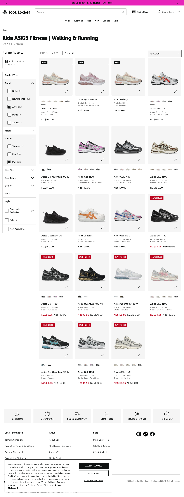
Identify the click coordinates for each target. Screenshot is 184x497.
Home (4, 30)
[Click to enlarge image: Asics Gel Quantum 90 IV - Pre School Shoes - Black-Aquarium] (68, 355)
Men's (67, 20)
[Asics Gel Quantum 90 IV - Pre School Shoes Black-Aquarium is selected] (43, 365)
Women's (78, 20)
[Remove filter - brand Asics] (56, 53)
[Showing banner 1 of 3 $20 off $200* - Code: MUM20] (92, 3)
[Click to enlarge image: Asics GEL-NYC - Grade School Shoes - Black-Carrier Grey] (141, 160)
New (97, 20)
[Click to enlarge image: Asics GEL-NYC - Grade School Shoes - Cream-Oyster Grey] (141, 355)
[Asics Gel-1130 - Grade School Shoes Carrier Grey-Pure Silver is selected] (80, 365)
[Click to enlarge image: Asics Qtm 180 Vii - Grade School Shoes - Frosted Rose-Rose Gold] (104, 91)
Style (19, 201)
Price (19, 193)
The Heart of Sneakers (60, 446)
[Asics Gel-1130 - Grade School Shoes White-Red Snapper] (86, 169)
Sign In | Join (166, 11)
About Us (54, 439)
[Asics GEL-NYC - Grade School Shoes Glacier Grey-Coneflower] (49, 101)
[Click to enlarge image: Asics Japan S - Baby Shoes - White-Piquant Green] (104, 228)
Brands (106, 20)
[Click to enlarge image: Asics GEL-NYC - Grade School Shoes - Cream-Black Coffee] (177, 160)
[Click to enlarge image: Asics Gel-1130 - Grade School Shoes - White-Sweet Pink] (141, 228)
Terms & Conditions (14, 439)
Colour (19, 185)
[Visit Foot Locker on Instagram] (138, 434)
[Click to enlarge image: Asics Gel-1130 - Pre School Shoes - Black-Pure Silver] (177, 228)
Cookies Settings (93, 480)
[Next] (177, 2)
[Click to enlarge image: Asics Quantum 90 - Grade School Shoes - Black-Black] (68, 228)
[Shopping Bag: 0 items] (179, 12)
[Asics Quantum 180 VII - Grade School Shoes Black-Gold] (122, 296)
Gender (19, 138)
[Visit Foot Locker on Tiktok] (145, 434)
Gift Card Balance (101, 446)
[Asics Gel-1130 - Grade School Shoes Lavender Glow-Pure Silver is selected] (80, 169)
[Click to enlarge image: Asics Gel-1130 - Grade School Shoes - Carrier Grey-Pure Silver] (104, 355)
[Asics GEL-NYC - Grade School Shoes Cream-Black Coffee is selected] (152, 169)
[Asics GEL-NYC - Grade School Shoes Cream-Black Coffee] (61, 101)
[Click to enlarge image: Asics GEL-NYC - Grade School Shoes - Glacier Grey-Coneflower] (177, 287)
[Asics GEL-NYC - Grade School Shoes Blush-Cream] (140, 169)
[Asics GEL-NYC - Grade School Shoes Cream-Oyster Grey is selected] (116, 365)
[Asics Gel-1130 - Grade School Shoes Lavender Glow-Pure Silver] (158, 101)
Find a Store (10, 65)
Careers (54, 452)
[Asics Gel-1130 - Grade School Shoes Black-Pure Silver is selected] (43, 296)
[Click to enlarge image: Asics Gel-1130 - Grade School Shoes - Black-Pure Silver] (68, 287)
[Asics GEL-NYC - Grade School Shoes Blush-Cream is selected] (43, 101)
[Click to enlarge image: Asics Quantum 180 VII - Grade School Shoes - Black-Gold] (104, 287)
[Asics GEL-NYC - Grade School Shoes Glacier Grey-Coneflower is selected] (152, 296)
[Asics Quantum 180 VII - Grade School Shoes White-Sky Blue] (86, 296)
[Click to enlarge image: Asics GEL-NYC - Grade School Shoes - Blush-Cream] (68, 91)
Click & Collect (100, 452)
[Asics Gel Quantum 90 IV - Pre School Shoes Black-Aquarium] (49, 169)
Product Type (19, 75)
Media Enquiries (56, 458)
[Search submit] (123, 12)
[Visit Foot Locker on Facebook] (152, 434)
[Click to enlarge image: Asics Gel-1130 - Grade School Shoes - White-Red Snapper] (177, 91)
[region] (58, 475)
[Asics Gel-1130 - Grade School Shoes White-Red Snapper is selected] (152, 101)
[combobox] (81, 12)
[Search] (81, 12)
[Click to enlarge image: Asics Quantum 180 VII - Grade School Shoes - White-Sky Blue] (141, 287)
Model (19, 130)
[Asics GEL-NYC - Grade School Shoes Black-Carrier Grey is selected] (116, 169)
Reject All (93, 473)
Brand (19, 83)
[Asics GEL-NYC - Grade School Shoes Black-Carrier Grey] (67, 101)
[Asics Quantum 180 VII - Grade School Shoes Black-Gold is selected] (80, 296)
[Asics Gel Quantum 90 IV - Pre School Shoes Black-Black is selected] (43, 169)
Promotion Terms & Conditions (19, 446)
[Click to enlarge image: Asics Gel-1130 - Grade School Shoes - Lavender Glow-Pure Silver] (104, 160)
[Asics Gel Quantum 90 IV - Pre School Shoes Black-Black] (49, 365)
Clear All (69, 53)
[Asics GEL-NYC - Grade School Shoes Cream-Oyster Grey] (55, 101)
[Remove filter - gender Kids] (44, 53)
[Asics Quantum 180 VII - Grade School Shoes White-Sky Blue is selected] (116, 296)
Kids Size (19, 170)
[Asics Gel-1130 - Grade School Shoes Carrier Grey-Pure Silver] (164, 101)
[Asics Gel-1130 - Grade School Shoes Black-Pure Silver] (170, 101)
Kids (89, 20)
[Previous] (6, 2)
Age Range (19, 178)
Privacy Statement (14, 452)
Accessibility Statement (16, 458)
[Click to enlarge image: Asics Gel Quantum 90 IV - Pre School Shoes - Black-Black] (68, 160)
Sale (116, 20)
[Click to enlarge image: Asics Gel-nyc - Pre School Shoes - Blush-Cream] (141, 91)
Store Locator (101, 439)
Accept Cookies (93, 466)
